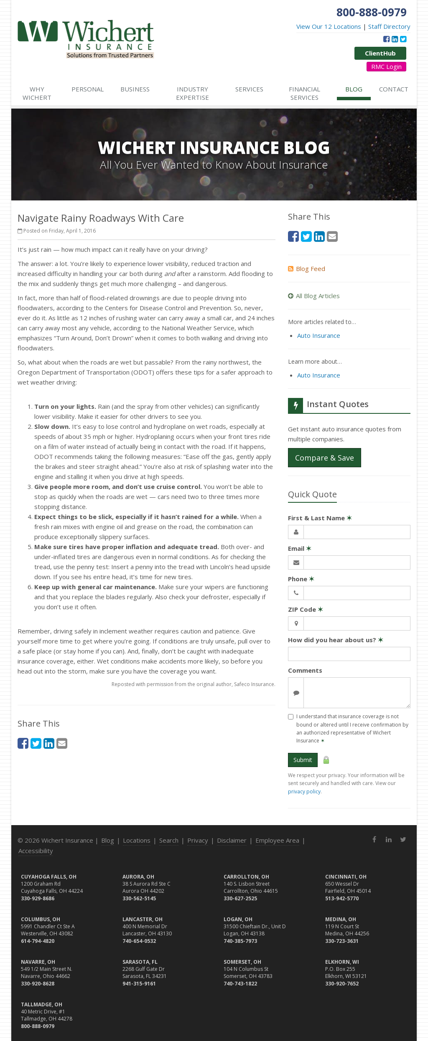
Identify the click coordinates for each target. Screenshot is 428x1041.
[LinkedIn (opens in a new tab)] (395, 39)
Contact (393, 89)
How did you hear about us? (335, 640)
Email (299, 548)
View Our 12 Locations (328, 26)
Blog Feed (306, 268)
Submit (302, 760)
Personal (87, 89)
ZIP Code (305, 609)
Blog (353, 89)
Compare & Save (324, 458)
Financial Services (304, 93)
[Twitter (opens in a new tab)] (403, 39)
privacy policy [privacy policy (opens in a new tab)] (304, 791)
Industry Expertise (192, 93)
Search (168, 840)
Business (135, 89)
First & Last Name (320, 518)
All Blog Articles (314, 295)
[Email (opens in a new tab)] (61, 743)
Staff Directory (389, 26)
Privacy (197, 840)
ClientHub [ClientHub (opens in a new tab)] (380, 53)
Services (249, 89)
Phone (301, 579)
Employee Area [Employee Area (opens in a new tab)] (277, 840)
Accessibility (35, 850)
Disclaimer (232, 840)
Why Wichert (37, 93)
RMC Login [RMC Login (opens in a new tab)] (386, 66)
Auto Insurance (318, 335)
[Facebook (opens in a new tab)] (386, 39)
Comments (305, 670)
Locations (136, 840)
